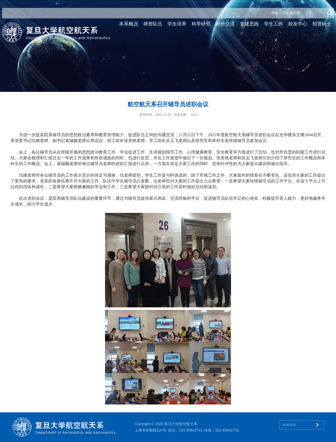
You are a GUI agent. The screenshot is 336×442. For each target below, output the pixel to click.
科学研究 (201, 24)
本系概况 (128, 24)
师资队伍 (152, 24)
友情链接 (289, 425)
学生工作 (273, 24)
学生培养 (176, 24)
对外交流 (225, 24)
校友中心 (297, 24)
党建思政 (249, 24)
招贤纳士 (321, 24)
